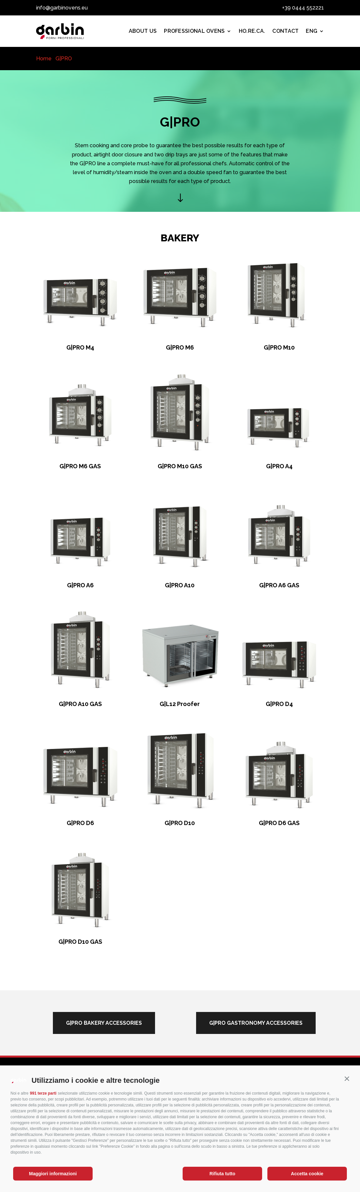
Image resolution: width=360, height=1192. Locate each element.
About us (143, 31)
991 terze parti (43, 1093)
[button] (346, 1078)
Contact (285, 31)
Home (44, 58)
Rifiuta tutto (223, 1173)
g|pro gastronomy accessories (256, 1023)
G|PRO (64, 58)
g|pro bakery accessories (104, 1023)
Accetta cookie (307, 1173)
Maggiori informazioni (53, 1173)
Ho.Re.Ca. (252, 31)
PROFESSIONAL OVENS (194, 31)
